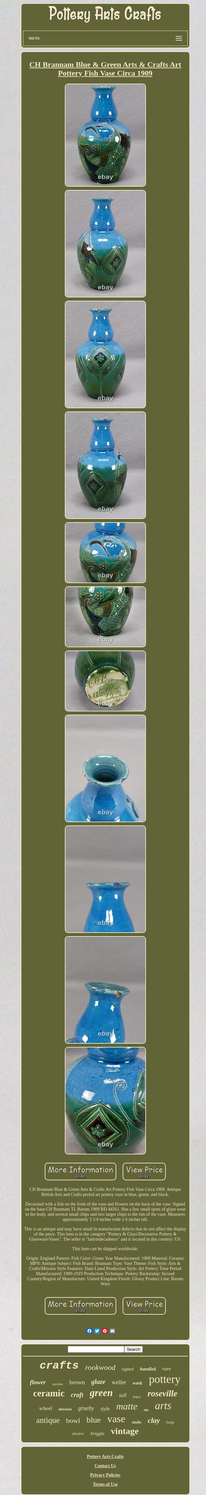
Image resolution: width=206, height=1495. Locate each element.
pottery (164, 1379)
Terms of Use (105, 1484)
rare (166, 1368)
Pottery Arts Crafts (105, 1456)
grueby (86, 1408)
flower (38, 1382)
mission (65, 1409)
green (101, 1392)
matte (127, 1406)
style (105, 1408)
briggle (97, 1433)
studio (136, 1422)
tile (146, 1410)
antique (48, 1420)
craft (77, 1394)
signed (128, 1369)
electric (78, 1433)
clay (154, 1420)
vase (116, 1418)
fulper (137, 1397)
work (137, 1383)
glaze (98, 1382)
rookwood (100, 1367)
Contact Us (105, 1465)
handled (148, 1368)
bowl (73, 1420)
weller (119, 1382)
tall (122, 1395)
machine (57, 1384)
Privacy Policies (105, 1475)
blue (94, 1419)
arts (163, 1405)
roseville (162, 1393)
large (170, 1422)
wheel (45, 1408)
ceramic (49, 1393)
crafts (59, 1366)
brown (77, 1382)
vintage (125, 1431)
